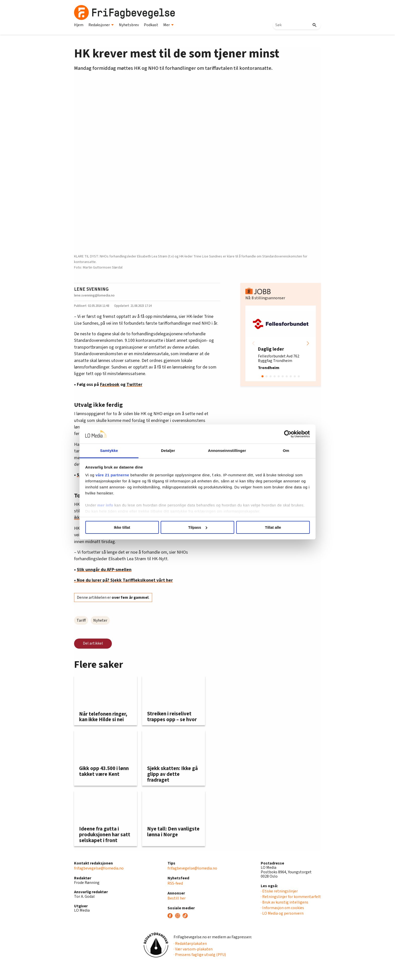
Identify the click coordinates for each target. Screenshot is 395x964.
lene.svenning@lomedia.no (94, 295)
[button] (307, 343)
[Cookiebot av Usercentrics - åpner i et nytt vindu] (283, 434)
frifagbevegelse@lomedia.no (99, 868)
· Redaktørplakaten (190, 943)
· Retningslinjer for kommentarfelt (291, 897)
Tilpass (197, 527)
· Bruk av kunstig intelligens (284, 902)
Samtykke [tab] (112, 450)
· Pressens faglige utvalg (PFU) (200, 954)
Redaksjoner (101, 25)
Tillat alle (270, 527)
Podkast (151, 25)
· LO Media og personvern (282, 913)
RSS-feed (175, 883)
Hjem (78, 25)
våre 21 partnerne (117, 475)
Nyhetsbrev (129, 25)
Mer (168, 25)
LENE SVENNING (91, 289)
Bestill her (177, 898)
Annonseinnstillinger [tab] (226, 450)
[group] (280, 343)
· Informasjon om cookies (282, 908)
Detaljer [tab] (169, 450)
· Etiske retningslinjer (279, 891)
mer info (110, 505)
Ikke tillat (125, 527)
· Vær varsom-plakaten (193, 949)
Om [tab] (282, 450)
